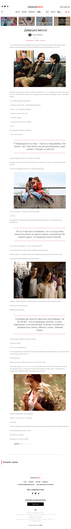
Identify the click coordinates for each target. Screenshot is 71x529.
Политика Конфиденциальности (26, 484)
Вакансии (45, 482)
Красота (14, 11)
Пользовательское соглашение (45, 484)
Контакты (31, 482)
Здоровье (20, 11)
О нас (25, 482)
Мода (43, 11)
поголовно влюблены (19, 418)
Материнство (28, 11)
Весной (12, 212)
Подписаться (35, 504)
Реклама (38, 482)
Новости (49, 11)
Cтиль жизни (36, 11)
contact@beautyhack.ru (37, 521)
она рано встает (28, 367)
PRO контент (56, 11)
